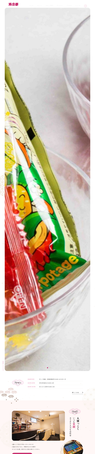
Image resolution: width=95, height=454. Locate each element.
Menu (39, 4)
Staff (49, 4)
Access (69, 4)
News (77, 4)
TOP (31, 4)
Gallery (60, 4)
